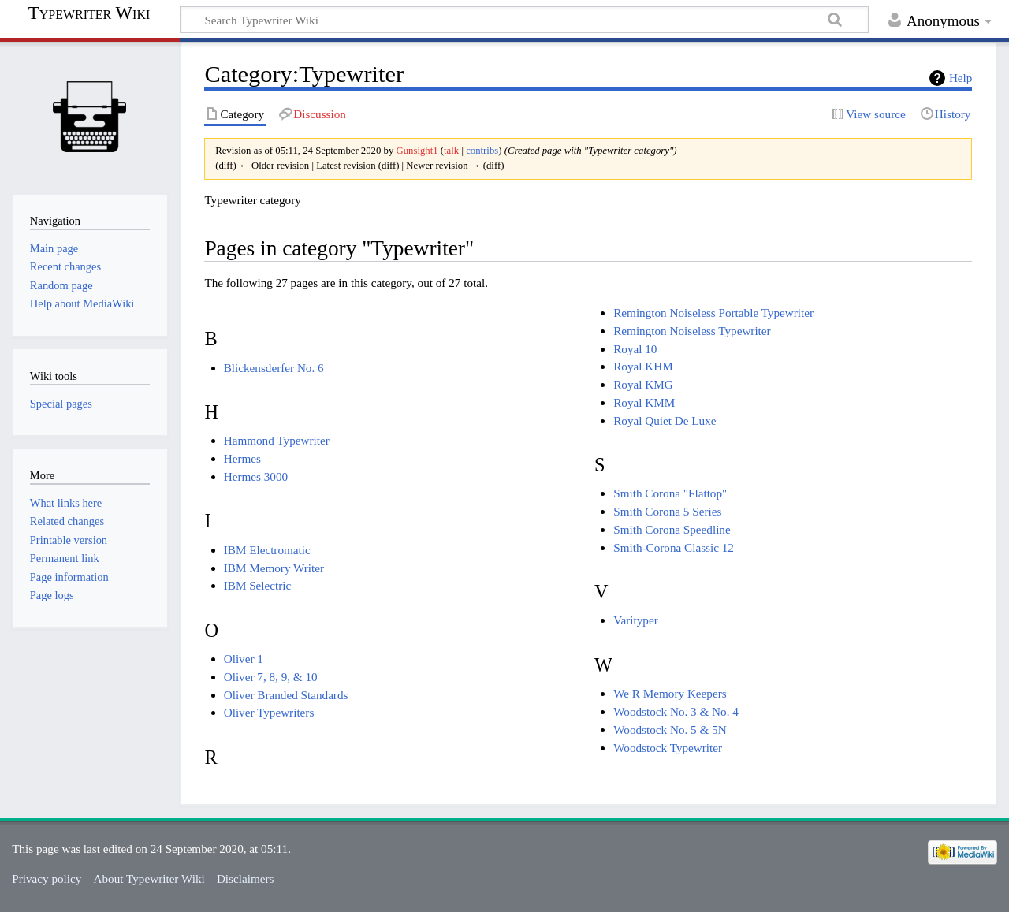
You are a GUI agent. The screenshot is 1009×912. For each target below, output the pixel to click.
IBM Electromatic (267, 550)
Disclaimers (245, 878)
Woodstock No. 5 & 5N (669, 729)
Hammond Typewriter (277, 440)
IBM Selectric (258, 585)
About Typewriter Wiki (149, 878)
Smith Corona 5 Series (667, 511)
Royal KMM (644, 402)
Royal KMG (643, 384)
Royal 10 (635, 348)
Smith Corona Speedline (672, 529)
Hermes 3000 (256, 476)
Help (961, 77)
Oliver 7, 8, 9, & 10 (271, 676)
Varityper (635, 620)
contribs (482, 150)
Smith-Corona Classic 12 (673, 547)
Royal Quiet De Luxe (664, 420)
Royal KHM (643, 366)
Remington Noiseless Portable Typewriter (713, 312)
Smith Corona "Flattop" (670, 493)
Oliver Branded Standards (286, 695)
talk (451, 150)
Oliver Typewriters (269, 712)
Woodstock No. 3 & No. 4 (676, 711)
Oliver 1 (243, 658)
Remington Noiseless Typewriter (691, 330)
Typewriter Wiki (89, 13)
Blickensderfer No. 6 (274, 367)
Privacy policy (46, 878)
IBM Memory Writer (274, 568)
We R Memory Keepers (669, 693)
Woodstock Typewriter (667, 747)
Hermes (242, 458)
